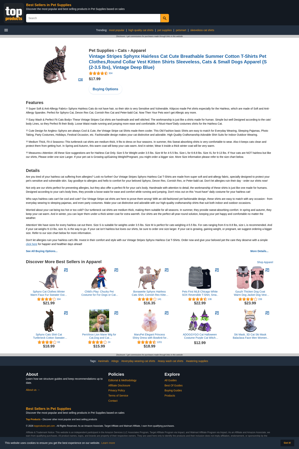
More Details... (259, 251)
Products (170, 395)
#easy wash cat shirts (170, 361)
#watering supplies (197, 361)
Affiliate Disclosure (119, 385)
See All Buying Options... (42, 251)
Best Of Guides (174, 385)
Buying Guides (173, 390)
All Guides (171, 380)
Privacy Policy (116, 390)
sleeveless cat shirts (202, 30)
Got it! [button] (287, 443)
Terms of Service (118, 395)
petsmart (181, 30)
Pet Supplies (101, 50)
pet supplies (165, 30)
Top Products (33, 419)
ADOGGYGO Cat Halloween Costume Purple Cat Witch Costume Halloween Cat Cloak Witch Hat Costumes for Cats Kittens (200, 336)
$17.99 (94, 79)
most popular (116, 30)
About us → (33, 389)
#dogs (115, 361)
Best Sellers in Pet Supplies (48, 5)
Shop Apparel (265, 262)
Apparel (138, 50)
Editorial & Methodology (122, 380)
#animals (103, 361)
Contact (112, 400)
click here (31, 244)
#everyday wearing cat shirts (138, 361)
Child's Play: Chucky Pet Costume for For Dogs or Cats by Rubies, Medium (99, 293)
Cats (122, 50)
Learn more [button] (108, 442)
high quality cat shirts (141, 30)
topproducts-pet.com (44, 426)
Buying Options (105, 89)
